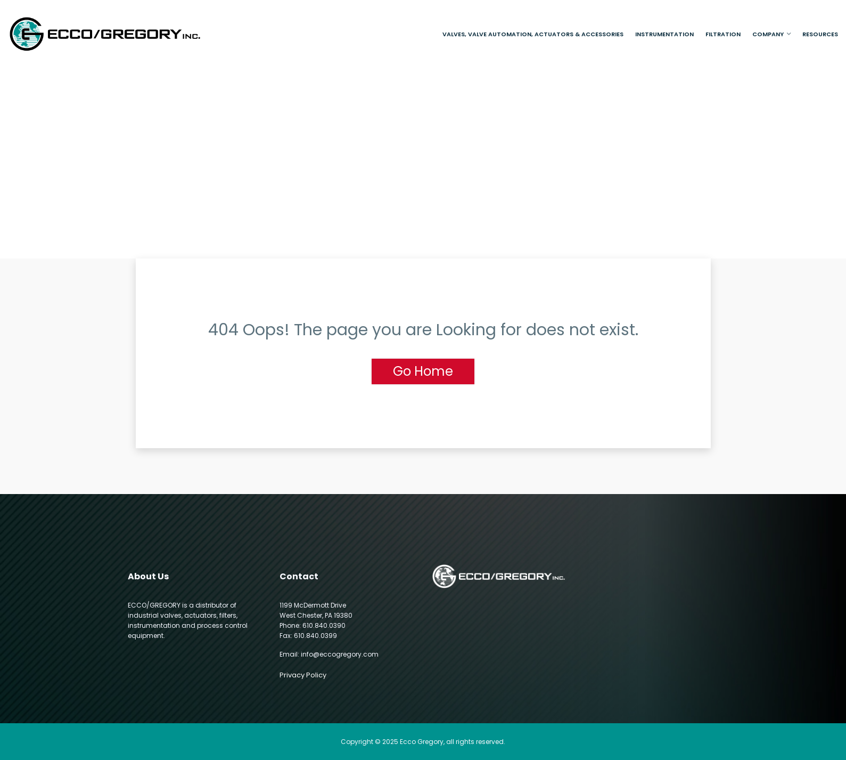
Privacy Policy (303, 675)
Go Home (423, 371)
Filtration (723, 34)
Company (768, 34)
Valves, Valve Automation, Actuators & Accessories (532, 34)
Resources (820, 34)
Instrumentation (664, 34)
